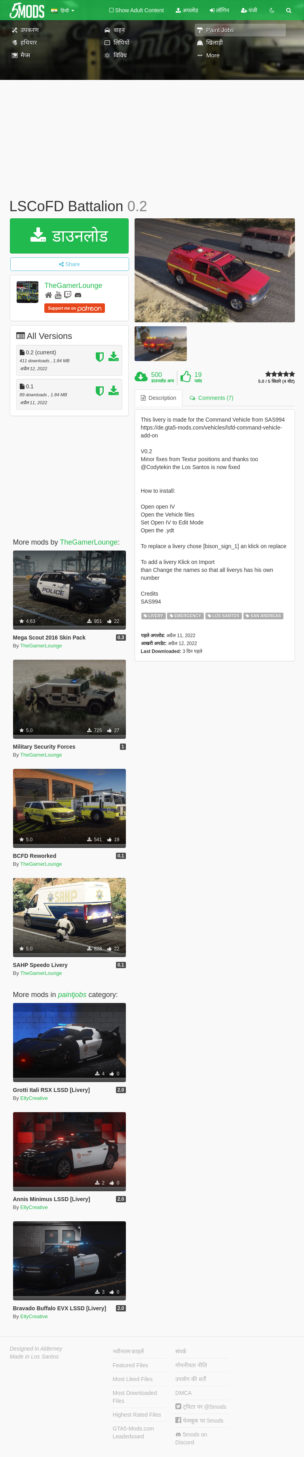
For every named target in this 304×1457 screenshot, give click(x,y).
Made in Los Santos (34, 1356)
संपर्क (180, 1351)
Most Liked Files (133, 1379)
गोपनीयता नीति (191, 1365)
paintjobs (72, 995)
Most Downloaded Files (135, 1397)
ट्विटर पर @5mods (200, 1406)
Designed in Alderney (36, 1348)
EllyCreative (34, 1098)
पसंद (198, 380)
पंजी (249, 10)
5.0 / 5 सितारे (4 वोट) (276, 381)
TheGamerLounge (73, 286)
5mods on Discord (191, 1438)
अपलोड (187, 10)
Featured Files (130, 1365)
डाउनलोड (69, 236)
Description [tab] (159, 398)
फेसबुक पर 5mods (199, 1420)
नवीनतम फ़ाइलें (128, 1351)
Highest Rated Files (137, 1415)
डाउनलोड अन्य (162, 380)
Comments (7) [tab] (211, 398)
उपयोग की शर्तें (190, 1379)
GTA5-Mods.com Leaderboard (133, 1432)
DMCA (183, 1393)
